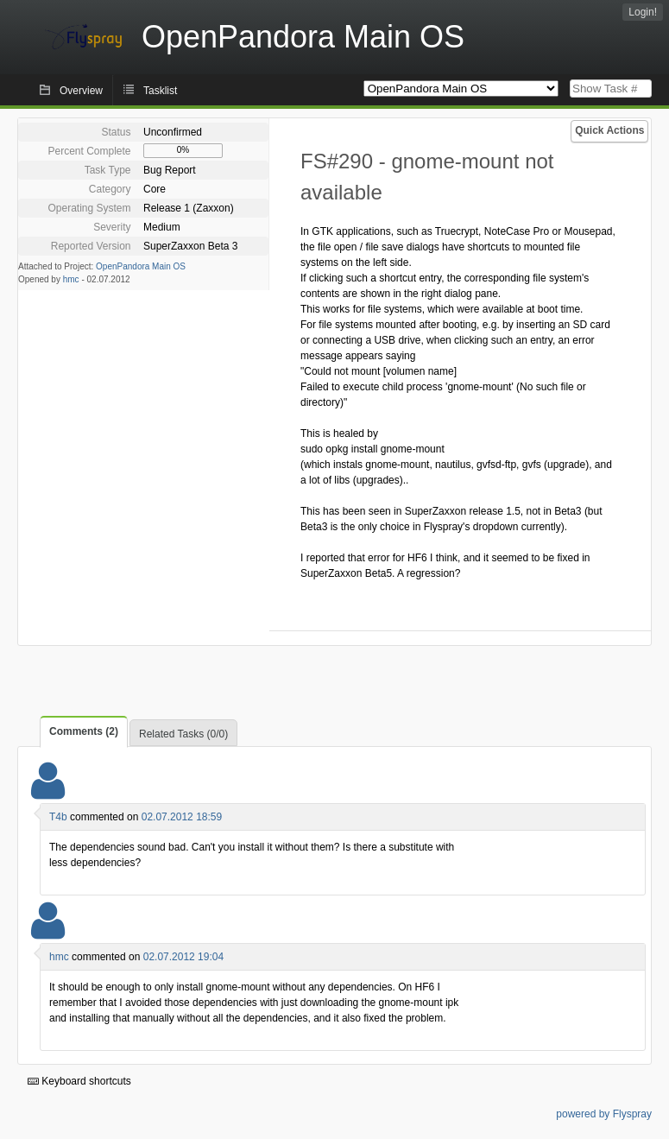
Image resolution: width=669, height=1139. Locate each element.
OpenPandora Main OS (141, 266)
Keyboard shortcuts (79, 1081)
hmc (71, 279)
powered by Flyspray (604, 1114)
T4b (58, 817)
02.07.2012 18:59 (182, 817)
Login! (642, 12)
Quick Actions (609, 130)
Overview (81, 91)
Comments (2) (83, 731)
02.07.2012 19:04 (183, 957)
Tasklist (160, 91)
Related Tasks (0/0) (183, 734)
